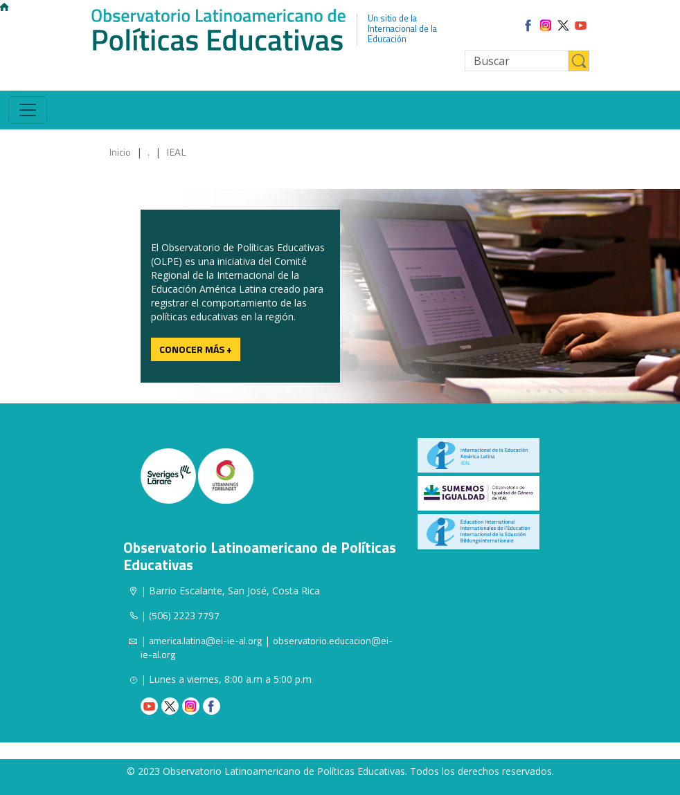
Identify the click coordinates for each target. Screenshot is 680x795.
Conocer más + (195, 349)
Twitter (170, 706)
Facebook (211, 706)
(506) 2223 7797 (184, 615)
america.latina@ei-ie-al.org (205, 640)
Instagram (190, 706)
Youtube (149, 706)
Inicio (120, 152)
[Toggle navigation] (27, 110)
